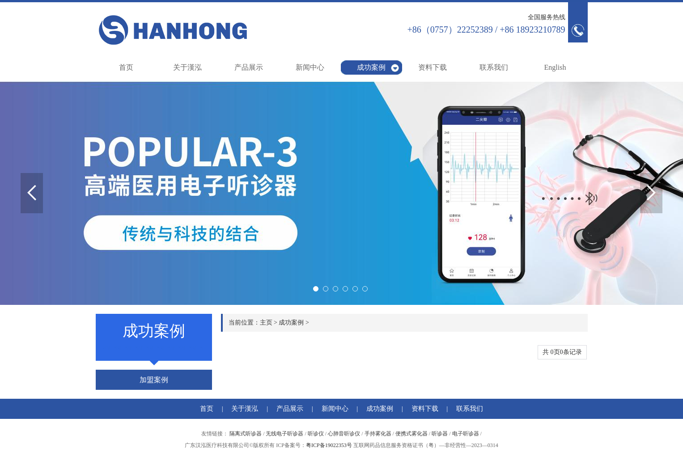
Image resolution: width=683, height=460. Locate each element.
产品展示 (248, 67)
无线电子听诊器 (284, 433)
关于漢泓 (187, 67)
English (555, 67)
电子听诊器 (465, 433)
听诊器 (440, 433)
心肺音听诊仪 (344, 433)
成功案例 (371, 67)
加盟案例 (154, 380)
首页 (126, 67)
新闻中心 (310, 67)
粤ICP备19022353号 (329, 445)
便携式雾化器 (411, 433)
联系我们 (493, 67)
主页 (266, 322)
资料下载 (432, 67)
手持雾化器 (378, 433)
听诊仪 (316, 433)
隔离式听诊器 (245, 433)
